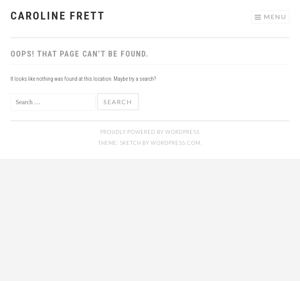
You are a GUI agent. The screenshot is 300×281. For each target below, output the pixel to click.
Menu (275, 16)
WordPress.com (175, 143)
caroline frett (58, 15)
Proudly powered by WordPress (150, 132)
